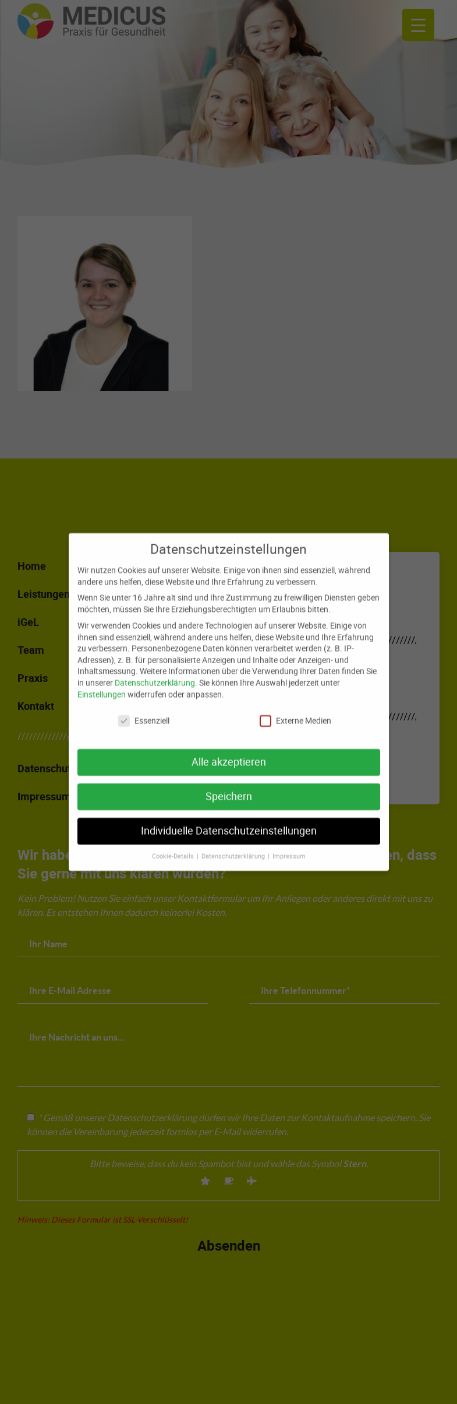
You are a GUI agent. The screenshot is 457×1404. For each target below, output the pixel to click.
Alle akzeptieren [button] (229, 755)
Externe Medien (295, 714)
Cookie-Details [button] (174, 849)
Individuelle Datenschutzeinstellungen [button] (229, 824)
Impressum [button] (289, 849)
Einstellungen (101, 687)
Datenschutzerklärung (155, 675)
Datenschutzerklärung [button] (234, 849)
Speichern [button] (229, 790)
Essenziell (143, 714)
